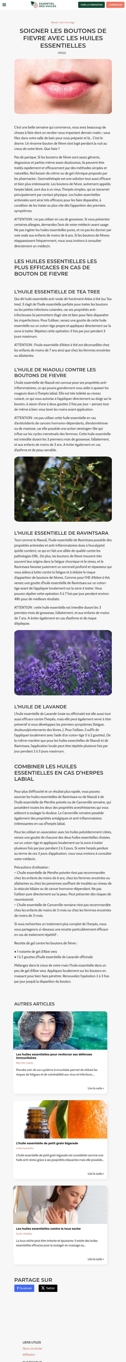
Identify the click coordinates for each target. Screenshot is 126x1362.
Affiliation (29, 1354)
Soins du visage (67, 22)
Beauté (55, 22)
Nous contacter (32, 1348)
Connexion (115, 4)
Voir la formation (91, 4)
